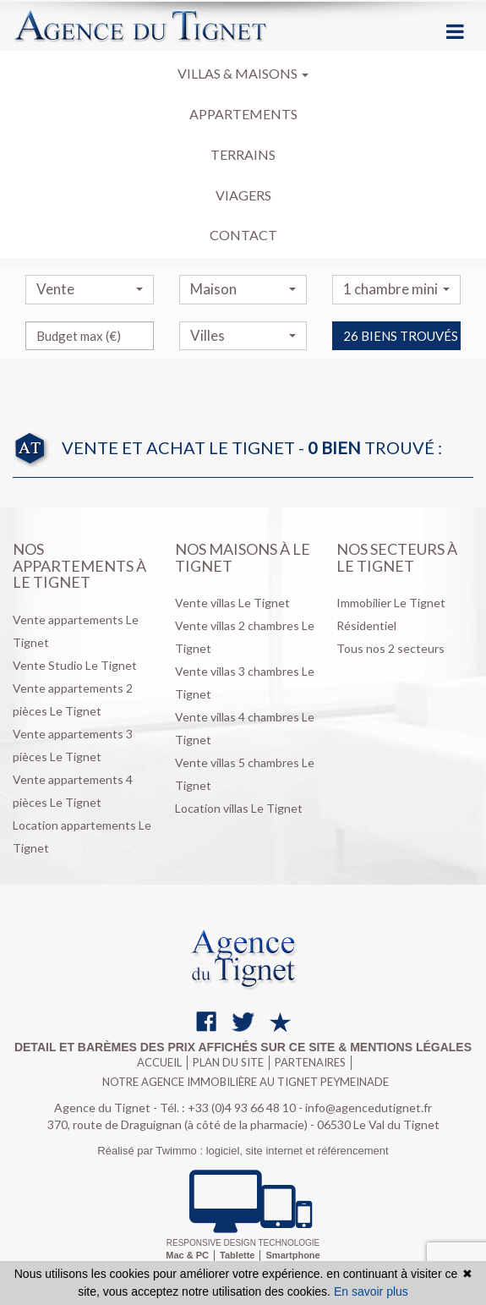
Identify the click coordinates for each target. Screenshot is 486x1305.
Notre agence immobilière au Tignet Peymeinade (245, 1081)
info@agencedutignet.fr (368, 1107)
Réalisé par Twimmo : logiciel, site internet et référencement (242, 1150)
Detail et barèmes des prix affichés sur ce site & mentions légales (243, 1047)
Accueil (159, 1062)
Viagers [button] (243, 195)
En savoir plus (371, 1291)
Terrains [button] (243, 154)
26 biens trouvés (400, 366)
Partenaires (310, 1062)
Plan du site (228, 1062)
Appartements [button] (243, 114)
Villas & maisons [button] (243, 73)
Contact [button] (243, 235)
